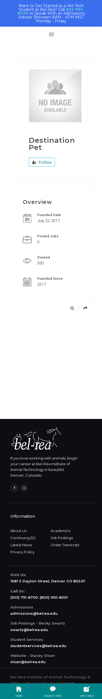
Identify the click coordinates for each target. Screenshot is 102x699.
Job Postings (62, 538)
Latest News (21, 545)
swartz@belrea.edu (29, 629)
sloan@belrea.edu (28, 662)
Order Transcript (65, 545)
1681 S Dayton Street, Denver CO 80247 (47, 581)
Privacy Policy (22, 552)
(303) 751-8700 (24, 597)
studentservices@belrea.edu (38, 646)
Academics (60, 531)
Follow (42, 162)
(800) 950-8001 (54, 597)
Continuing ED (23, 538)
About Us (18, 531)
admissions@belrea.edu (34, 613)
